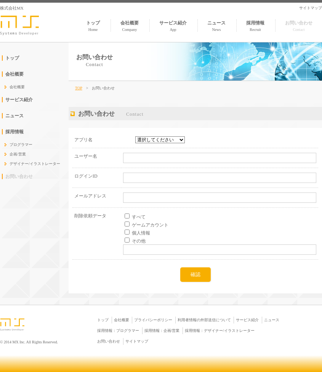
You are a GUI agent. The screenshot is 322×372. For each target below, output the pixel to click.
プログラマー (21, 144)
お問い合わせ (298, 26)
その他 (139, 241)
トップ (93, 26)
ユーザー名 (85, 156)
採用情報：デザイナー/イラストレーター (220, 330)
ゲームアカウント (150, 225)
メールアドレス (90, 196)
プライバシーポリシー (153, 320)
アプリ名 (83, 139)
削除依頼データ (90, 215)
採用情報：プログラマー (118, 330)
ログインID (86, 176)
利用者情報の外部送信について (204, 320)
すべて (139, 217)
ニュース (216, 26)
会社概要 (129, 26)
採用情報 (255, 26)
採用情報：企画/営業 (162, 330)
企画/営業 (18, 154)
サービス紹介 (173, 26)
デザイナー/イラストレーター (35, 164)
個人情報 (141, 233)
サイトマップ (310, 8)
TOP (78, 88)
